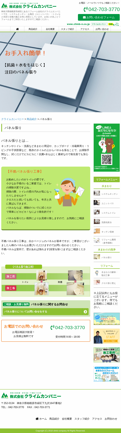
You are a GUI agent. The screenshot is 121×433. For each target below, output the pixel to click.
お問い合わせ (102, 29)
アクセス (84, 29)
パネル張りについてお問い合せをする (25, 311)
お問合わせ (111, 418)
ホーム (41, 418)
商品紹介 (33, 29)
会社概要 (50, 29)
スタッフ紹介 (67, 29)
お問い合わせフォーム (99, 17)
